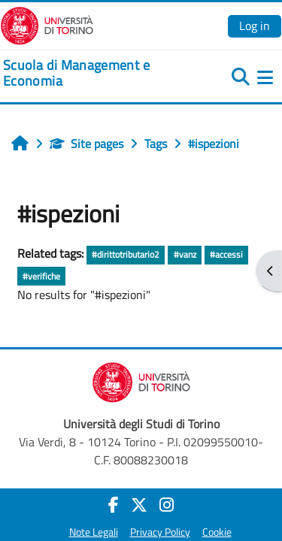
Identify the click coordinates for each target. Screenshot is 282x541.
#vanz (185, 254)
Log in (254, 26)
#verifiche (41, 276)
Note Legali (93, 532)
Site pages (86, 143)
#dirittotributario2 (125, 254)
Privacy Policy (160, 532)
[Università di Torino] (47, 24)
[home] (94, 73)
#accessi (226, 254)
